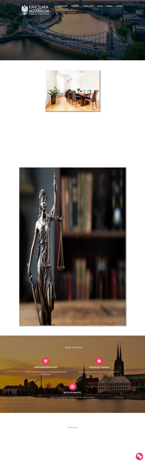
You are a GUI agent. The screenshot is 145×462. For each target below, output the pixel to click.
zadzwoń (31, 448)
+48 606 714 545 (98, 453)
